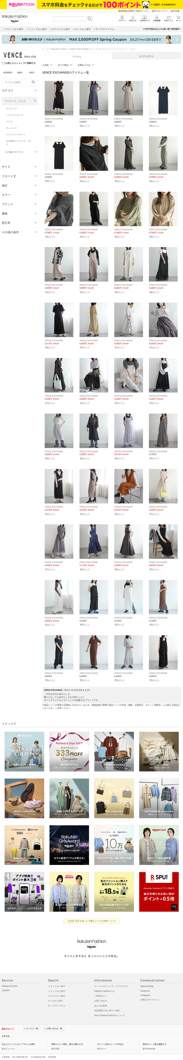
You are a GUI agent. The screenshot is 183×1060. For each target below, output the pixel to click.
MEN (19, 72)
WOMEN (7, 72)
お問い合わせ (100, 995)
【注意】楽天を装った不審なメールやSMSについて (91, 915)
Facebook (145, 985)
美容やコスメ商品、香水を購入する (67, 1039)
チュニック (11, 128)
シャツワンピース (14, 115)
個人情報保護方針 (20, 1051)
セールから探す (55, 995)
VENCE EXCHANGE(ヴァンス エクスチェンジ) (92, 49)
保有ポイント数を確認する (154, 1039)
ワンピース (11, 108)
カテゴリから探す (56, 990)
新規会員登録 (146, 981)
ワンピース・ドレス (15, 101)
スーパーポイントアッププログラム (111, 981)
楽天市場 (175, 11)
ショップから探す (56, 985)
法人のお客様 (100, 1000)
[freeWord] (20, 82)
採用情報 (52, 1051)
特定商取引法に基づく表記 (107, 1005)
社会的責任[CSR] (38, 1051)
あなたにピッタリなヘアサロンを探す (18, 1039)
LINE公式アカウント (150, 994)
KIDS (31, 72)
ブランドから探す (56, 981)
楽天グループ (158, 11)
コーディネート (146, 56)
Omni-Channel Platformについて (109, 1010)
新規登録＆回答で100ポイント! (133, 11)
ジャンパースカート (15, 134)
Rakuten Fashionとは (104, 985)
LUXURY (6, 985)
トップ (45, 49)
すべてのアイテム (56, 1000)
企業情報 (6, 1051)
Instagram (145, 990)
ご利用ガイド (100, 990)
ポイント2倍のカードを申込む (110, 1039)
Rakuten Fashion (59, 49)
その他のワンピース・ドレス (19, 142)
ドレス (9, 121)
